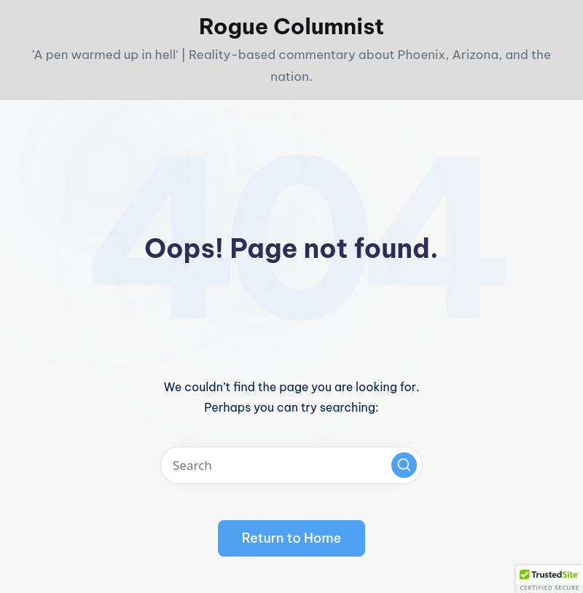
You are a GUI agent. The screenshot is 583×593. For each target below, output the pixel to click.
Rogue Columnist (291, 26)
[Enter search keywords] (291, 465)
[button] (404, 465)
